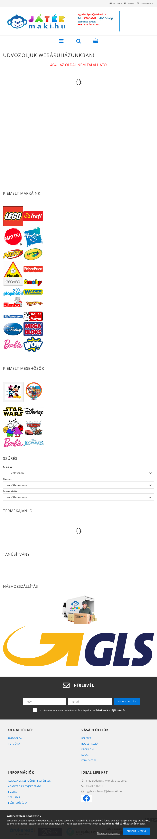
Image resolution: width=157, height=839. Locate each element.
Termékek (14, 743)
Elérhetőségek (17, 802)
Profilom (87, 749)
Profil (125, 3)
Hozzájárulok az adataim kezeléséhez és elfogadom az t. (82, 710)
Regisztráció (89, 743)
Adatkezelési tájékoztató (24, 786)
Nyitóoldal (15, 738)
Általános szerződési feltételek (29, 780)
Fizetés (12, 791)
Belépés (106, 3)
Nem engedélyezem (108, 833)
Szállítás (14, 797)
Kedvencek (144, 3)
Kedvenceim (88, 760)
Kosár (85, 754)
